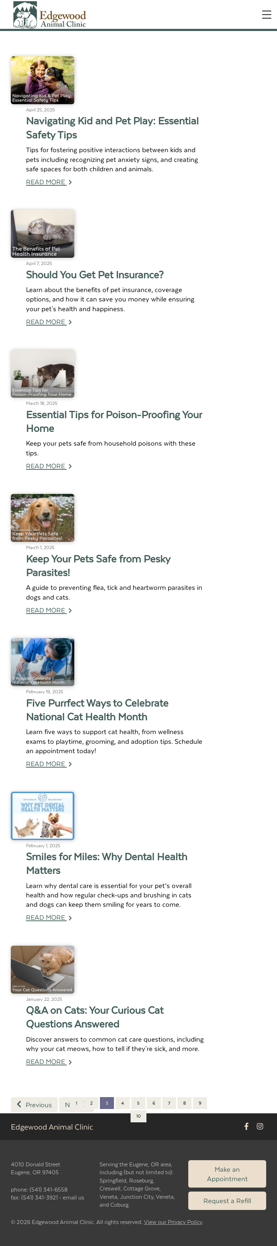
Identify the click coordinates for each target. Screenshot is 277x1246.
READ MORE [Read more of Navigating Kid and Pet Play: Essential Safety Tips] (49, 181)
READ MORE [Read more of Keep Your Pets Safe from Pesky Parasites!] (49, 610)
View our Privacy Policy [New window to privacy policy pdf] (173, 1222)
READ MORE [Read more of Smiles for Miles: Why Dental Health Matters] (49, 917)
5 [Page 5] (138, 1102)
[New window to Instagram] (260, 1126)
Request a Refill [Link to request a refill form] (227, 1200)
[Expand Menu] (266, 14)
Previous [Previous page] (34, 1104)
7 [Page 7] (169, 1102)
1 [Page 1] (76, 1102)
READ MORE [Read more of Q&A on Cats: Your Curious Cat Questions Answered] (49, 1061)
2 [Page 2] (91, 1102)
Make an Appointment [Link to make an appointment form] (227, 1174)
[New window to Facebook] (246, 1126)
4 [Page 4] (122, 1102)
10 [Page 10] (138, 1115)
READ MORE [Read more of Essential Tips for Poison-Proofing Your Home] (49, 465)
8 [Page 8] (184, 1102)
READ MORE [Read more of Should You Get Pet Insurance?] (49, 321)
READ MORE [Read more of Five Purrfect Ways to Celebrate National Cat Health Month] (49, 763)
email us (73, 1197)
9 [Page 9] (200, 1102)
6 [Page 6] (154, 1102)
